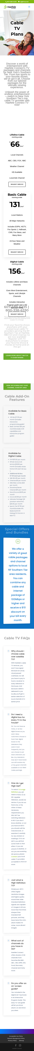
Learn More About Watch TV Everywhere (17, 355)
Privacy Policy (12, 1040)
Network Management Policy (16, 1038)
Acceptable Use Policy (16, 1036)
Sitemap (21, 1040)
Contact (14, 856)
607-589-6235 (12, 2)
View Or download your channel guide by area (17, 385)
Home (5, 44)
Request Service (17, 203)
